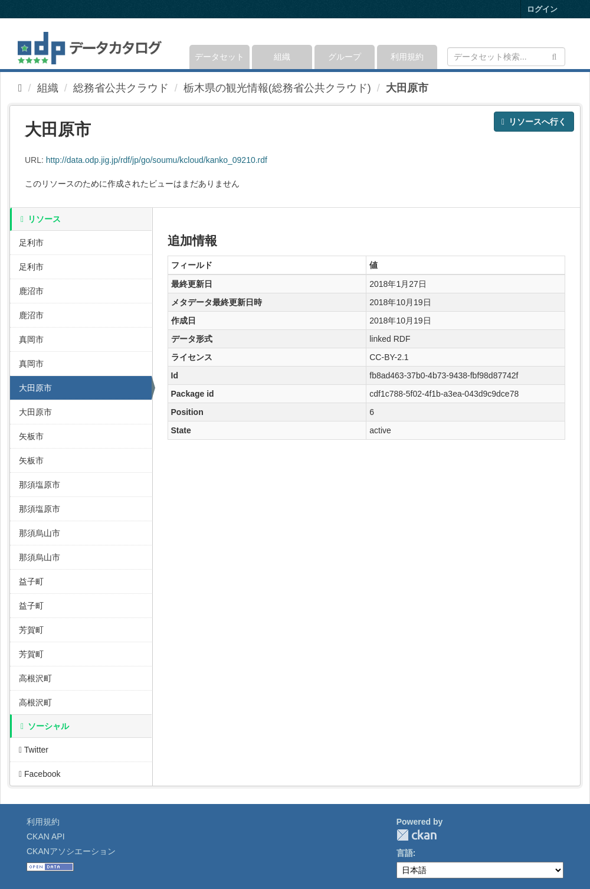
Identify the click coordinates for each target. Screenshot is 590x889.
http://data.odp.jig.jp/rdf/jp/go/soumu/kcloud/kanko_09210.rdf (156, 160)
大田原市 (407, 88)
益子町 (31, 581)
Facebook (40, 774)
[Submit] (554, 56)
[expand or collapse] (564, 43)
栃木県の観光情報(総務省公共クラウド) (277, 88)
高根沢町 (35, 678)
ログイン (542, 9)
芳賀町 (31, 630)
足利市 (31, 242)
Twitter (33, 749)
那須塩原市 (39, 484)
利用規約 (407, 56)
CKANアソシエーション (71, 851)
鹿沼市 (31, 291)
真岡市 (31, 339)
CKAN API (46, 836)
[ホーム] (20, 88)
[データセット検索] (506, 56)
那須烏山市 (39, 533)
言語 (404, 853)
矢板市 (31, 436)
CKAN (416, 835)
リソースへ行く (534, 121)
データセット (219, 56)
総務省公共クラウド (121, 88)
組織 (282, 56)
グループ (344, 56)
